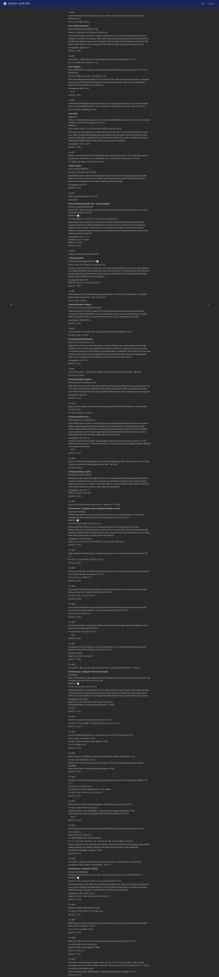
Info (202, 3)
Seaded (211, 3)
